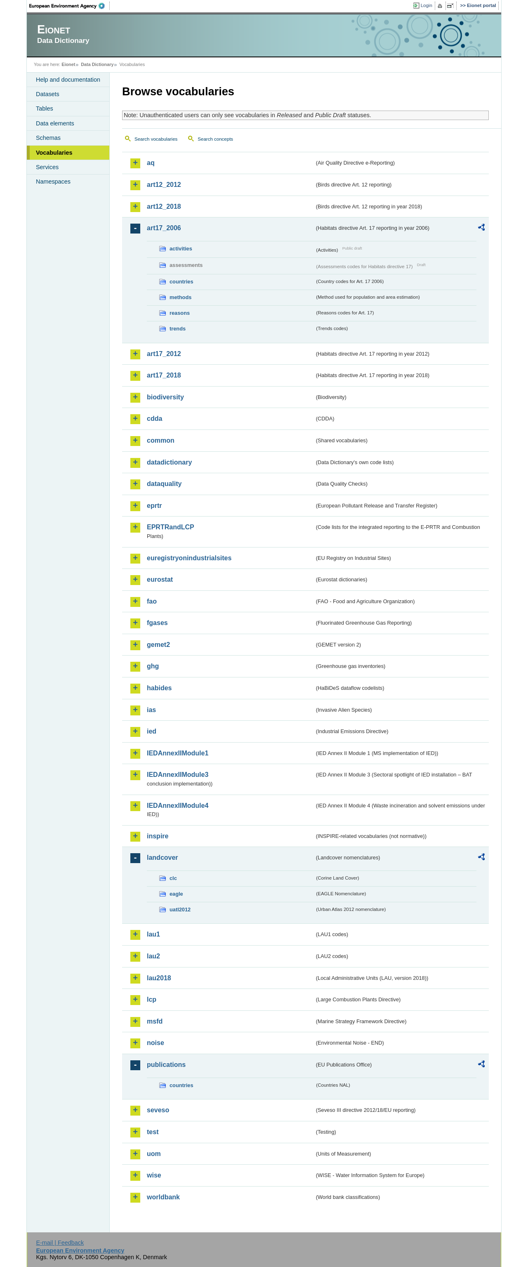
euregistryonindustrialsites (189, 558)
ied (151, 731)
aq (151, 162)
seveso (158, 1110)
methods (180, 297)
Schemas (48, 137)
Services (47, 167)
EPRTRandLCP (170, 527)
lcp (151, 999)
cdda (154, 418)
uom (154, 1153)
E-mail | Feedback (60, 1242)
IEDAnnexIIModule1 (177, 753)
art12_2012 (164, 184)
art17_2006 (164, 227)
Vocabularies (54, 152)
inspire (157, 836)
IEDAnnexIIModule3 (177, 774)
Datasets (47, 94)
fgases (157, 622)
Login (426, 5)
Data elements (55, 123)
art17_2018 (164, 375)
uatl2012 (180, 909)
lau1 (153, 934)
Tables (44, 108)
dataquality (164, 483)
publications (166, 1064)
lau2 (153, 956)
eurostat (160, 579)
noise (155, 1042)
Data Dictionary (97, 64)
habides (159, 687)
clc (173, 878)
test (152, 1131)
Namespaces (53, 181)
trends (178, 329)
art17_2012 (164, 353)
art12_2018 (164, 206)
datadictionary (169, 462)
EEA (69, 6)
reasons (180, 313)
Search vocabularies (155, 139)
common (160, 440)
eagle (176, 894)
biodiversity (165, 397)
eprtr (154, 505)
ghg (153, 666)
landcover (162, 857)
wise (154, 1175)
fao (152, 601)
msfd (155, 1021)
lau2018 (159, 978)
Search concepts (215, 139)
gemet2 (158, 644)
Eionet (68, 64)
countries (181, 281)
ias (151, 709)
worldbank (163, 1197)
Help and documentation (68, 79)
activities (181, 248)
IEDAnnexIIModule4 (177, 805)
